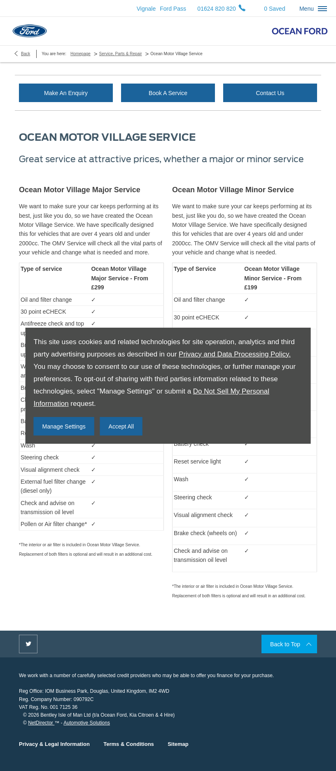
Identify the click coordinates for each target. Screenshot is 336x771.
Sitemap (178, 744)
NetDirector (41, 723)
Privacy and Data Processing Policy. (235, 354)
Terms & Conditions (128, 744)
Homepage (80, 53)
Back (25, 53)
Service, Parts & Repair (120, 53)
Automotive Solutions (86, 723)
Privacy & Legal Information (54, 744)
